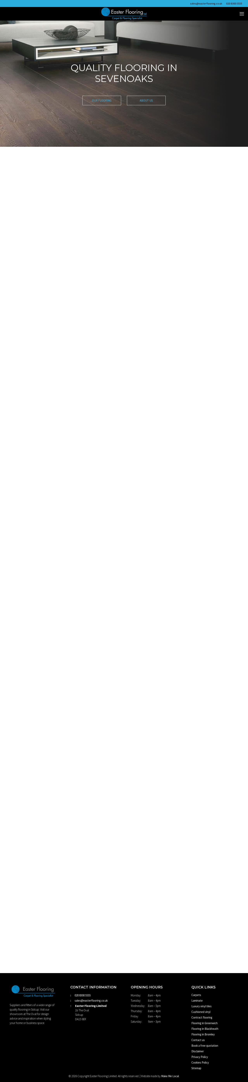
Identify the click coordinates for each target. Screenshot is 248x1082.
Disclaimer (197, 1051)
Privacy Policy (199, 1057)
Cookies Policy (200, 1062)
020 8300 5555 (234, 3)
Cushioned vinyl (200, 1012)
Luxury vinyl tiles (201, 1006)
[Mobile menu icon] (241, 13)
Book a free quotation (204, 1045)
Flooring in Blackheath (204, 1029)
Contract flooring (201, 1017)
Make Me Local (170, 1076)
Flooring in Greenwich (204, 1023)
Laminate (197, 1000)
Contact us (198, 1040)
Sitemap (196, 1068)
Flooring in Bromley (203, 1034)
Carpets (196, 995)
